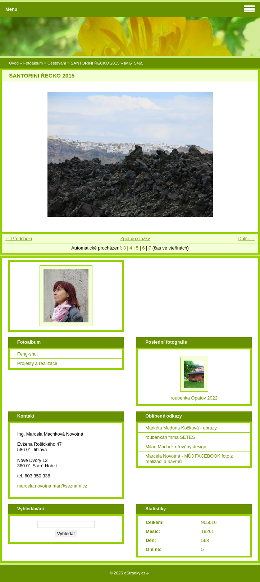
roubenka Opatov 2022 (194, 398)
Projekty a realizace (37, 363)
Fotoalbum (33, 63)
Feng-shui (27, 354)
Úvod (14, 63)
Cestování (56, 63)
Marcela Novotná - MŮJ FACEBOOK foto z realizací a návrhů (189, 458)
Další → (246, 238)
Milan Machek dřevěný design (175, 446)
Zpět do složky (135, 238)
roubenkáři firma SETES (170, 437)
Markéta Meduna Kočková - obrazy (180, 428)
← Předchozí (18, 238)
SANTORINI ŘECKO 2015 (95, 63)
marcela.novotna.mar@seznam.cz (52, 486)
